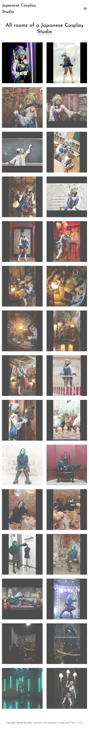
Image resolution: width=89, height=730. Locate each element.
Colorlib (79, 723)
